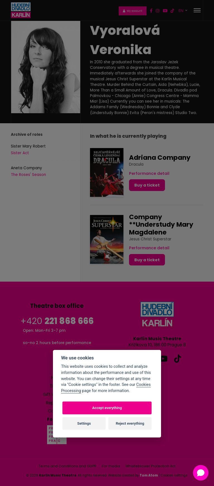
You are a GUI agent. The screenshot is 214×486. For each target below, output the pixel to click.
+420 (57, 321)
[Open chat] (200, 472)
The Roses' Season (28, 174)
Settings (84, 423)
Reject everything (130, 423)
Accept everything (107, 408)
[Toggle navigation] (197, 10)
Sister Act (20, 153)
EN (181, 10)
